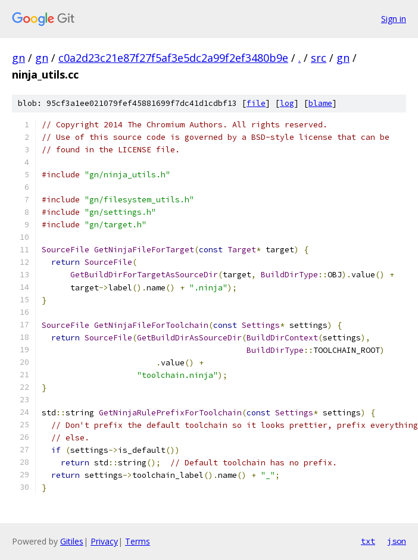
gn (18, 58)
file (256, 103)
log (287, 103)
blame (320, 103)
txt (368, 541)
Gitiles (71, 541)
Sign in (393, 18)
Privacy (104, 541)
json (396, 541)
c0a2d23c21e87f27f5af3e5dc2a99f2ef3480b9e (173, 58)
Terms (137, 541)
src (318, 58)
